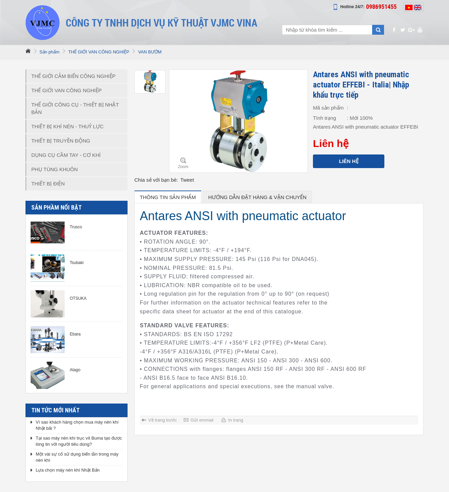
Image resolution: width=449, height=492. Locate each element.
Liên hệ (348, 161)
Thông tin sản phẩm (168, 197)
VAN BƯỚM (150, 51)
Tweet (187, 180)
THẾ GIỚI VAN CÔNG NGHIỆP (98, 51)
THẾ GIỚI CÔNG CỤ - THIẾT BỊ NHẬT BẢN (75, 108)
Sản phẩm (49, 51)
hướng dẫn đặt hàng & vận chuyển (257, 197)
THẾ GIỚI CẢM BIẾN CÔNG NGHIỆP (73, 76)
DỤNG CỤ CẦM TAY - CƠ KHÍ (66, 155)
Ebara (75, 334)
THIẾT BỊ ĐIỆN (48, 183)
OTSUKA (78, 298)
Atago (75, 369)
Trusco (76, 227)
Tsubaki (77, 262)
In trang (235, 420)
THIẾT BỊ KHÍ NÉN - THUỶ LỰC (67, 126)
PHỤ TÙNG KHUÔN (54, 169)
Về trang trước (162, 420)
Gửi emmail (202, 420)
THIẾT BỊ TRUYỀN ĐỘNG (60, 141)
